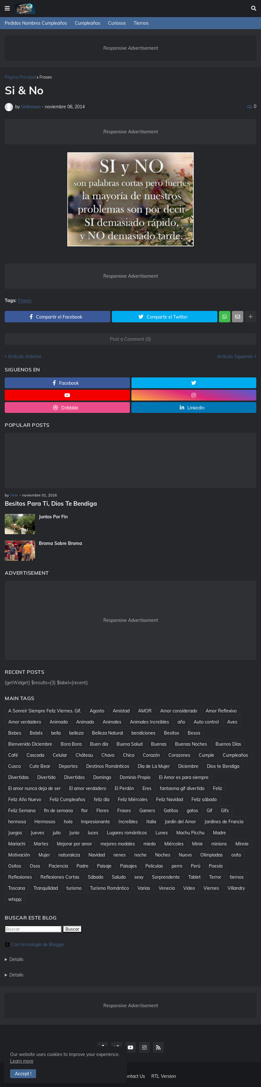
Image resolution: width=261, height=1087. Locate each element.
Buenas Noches (191, 743)
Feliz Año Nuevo (24, 799)
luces (93, 832)
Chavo (107, 754)
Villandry (236, 887)
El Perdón (124, 788)
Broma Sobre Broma (60, 543)
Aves (232, 721)
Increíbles (128, 821)
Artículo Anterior (24, 356)
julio (57, 832)
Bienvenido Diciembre (30, 743)
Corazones (179, 754)
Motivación (19, 854)
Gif (209, 810)
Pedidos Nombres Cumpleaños (36, 23)
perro (177, 865)
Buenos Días (228, 743)
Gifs (225, 810)
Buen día (99, 743)
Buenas (159, 743)
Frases (45, 76)
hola (68, 821)
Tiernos (141, 23)
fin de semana (58, 810)
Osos (35, 865)
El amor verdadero (87, 788)
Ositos (14, 865)
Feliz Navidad (169, 799)
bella (56, 732)
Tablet (194, 876)
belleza (76, 732)
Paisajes (128, 865)
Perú (195, 865)
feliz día (101, 799)
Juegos (15, 832)
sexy (138, 876)
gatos (192, 810)
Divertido (46, 777)
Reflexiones (20, 876)
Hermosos (44, 821)
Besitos (171, 732)
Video (189, 887)
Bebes (14, 732)
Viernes (211, 887)
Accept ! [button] (24, 1073)
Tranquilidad (45, 887)
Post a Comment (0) (130, 339)
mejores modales (117, 843)
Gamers (147, 810)
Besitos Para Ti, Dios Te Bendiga (49, 503)
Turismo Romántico (109, 887)
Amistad (121, 710)
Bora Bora (71, 743)
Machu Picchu (190, 832)
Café (13, 754)
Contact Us (133, 1076)
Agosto (97, 710)
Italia (151, 821)
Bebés (36, 732)
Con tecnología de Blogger (35, 943)
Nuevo (185, 854)
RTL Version (163, 1076)
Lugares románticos (127, 832)
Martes (41, 843)
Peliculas (154, 865)
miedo (149, 843)
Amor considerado (178, 710)
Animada (59, 721)
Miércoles (174, 843)
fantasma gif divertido (182, 788)
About (110, 1076)
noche (140, 854)
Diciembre (188, 765)
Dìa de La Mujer (154, 765)
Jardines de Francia (223, 821)
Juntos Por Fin (53, 516)
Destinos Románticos (107, 765)
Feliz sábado (204, 799)
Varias (143, 887)
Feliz (217, 788)
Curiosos (117, 23)
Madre (219, 832)
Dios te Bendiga (223, 765)
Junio (74, 832)
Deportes (68, 765)
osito (236, 854)
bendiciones (143, 732)
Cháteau (84, 754)
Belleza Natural (107, 732)
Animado (85, 721)
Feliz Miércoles (133, 799)
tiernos (237, 876)
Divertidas (18, 777)
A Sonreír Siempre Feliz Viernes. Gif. (44, 710)
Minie (197, 843)
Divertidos (74, 777)
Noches (162, 854)
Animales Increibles (149, 721)
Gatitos (171, 810)
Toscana (16, 887)
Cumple (206, 754)
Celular (60, 754)
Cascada (35, 754)
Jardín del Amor (180, 821)
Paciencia (58, 865)
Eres (147, 788)
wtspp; (15, 898)
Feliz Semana (21, 810)
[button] (7, 8)
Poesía (215, 865)
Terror (215, 876)
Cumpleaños (87, 23)
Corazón (151, 754)
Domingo (102, 777)
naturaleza (69, 854)
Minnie (242, 843)
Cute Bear (39, 765)
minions (219, 843)
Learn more (57, 1060)
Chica (128, 754)
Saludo (119, 876)
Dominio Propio (135, 777)
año (181, 721)
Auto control (206, 721)
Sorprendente (166, 876)
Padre (82, 865)
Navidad (96, 854)
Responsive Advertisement (130, 48)
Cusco (14, 765)
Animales (112, 721)
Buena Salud (130, 743)
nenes (119, 854)
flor (84, 810)
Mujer (44, 854)
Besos (194, 732)
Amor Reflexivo (221, 710)
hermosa (17, 821)
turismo (74, 887)
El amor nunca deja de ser (34, 788)
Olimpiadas (211, 854)
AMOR (145, 710)
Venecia (167, 887)
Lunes (161, 832)
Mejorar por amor (74, 843)
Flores (102, 810)
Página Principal (20, 76)
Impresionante (95, 821)
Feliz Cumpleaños (67, 799)
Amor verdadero (24, 721)
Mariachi (16, 843)
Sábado (95, 876)
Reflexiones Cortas (59, 876)
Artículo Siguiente (235, 356)
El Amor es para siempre (184, 777)
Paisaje (104, 865)
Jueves (37, 832)
